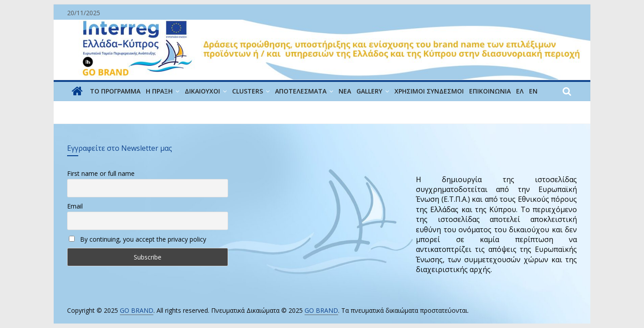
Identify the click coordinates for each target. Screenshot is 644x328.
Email (75, 206)
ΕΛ (520, 91)
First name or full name (101, 173)
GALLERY (369, 91)
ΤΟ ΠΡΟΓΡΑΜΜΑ (115, 91)
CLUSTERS (247, 91)
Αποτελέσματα (300, 91)
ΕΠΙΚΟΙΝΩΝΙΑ (490, 91)
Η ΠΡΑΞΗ (159, 91)
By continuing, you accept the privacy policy (137, 239)
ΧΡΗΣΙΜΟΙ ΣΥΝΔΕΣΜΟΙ (429, 91)
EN (533, 91)
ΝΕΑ (345, 91)
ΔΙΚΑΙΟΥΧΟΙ (202, 91)
